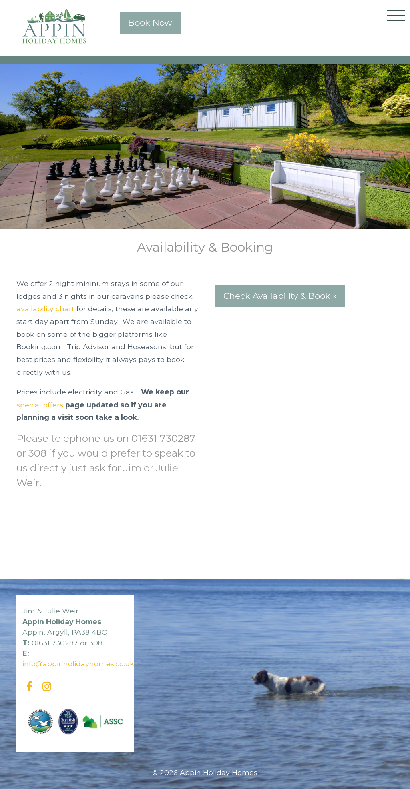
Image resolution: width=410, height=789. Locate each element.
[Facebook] (29, 686)
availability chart (45, 308)
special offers (39, 405)
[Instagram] (47, 686)
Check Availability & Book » (280, 296)
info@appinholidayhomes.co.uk (78, 663)
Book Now (150, 23)
